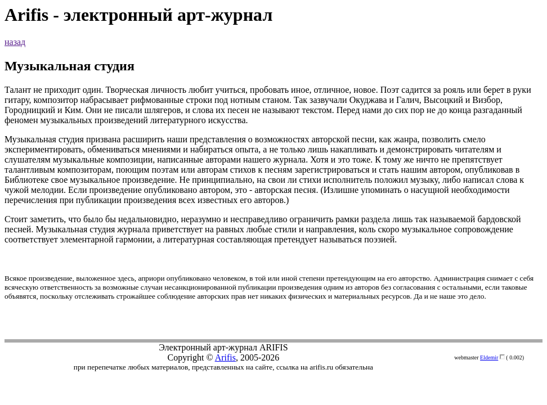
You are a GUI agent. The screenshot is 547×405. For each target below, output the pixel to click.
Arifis (225, 357)
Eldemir (489, 357)
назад (15, 42)
